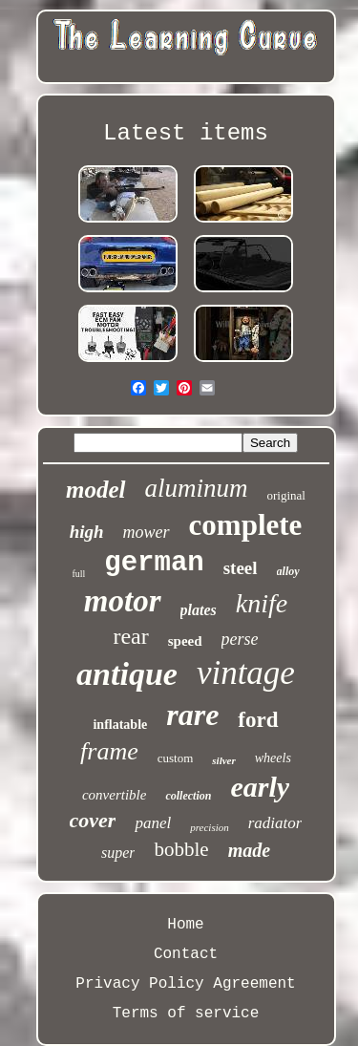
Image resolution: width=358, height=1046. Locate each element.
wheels (273, 758)
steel (240, 568)
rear (130, 636)
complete (246, 525)
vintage (246, 673)
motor (122, 601)
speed (185, 641)
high (87, 532)
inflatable (120, 724)
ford (258, 720)
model (96, 489)
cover (93, 820)
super (118, 852)
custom (176, 758)
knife (261, 603)
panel (153, 823)
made (249, 850)
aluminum (196, 488)
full (78, 573)
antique (127, 674)
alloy (288, 571)
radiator (275, 823)
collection (188, 795)
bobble (181, 849)
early (259, 786)
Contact (186, 954)
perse (240, 639)
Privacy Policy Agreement (185, 984)
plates (198, 610)
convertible (114, 794)
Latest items (185, 133)
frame (109, 751)
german (153, 563)
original (286, 495)
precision (209, 827)
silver (223, 760)
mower (146, 532)
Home (185, 924)
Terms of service (186, 1013)
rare (192, 714)
